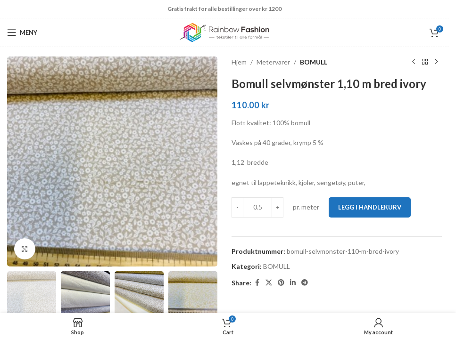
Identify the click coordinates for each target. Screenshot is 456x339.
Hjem (239, 62)
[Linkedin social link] (292, 282)
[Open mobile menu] (22, 32)
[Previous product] (413, 62)
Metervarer (273, 62)
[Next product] (436, 62)
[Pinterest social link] (281, 282)
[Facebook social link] (257, 282)
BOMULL (313, 62)
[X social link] (269, 282)
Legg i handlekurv (369, 207)
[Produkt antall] (257, 207)
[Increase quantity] (277, 207)
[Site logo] (224, 32)
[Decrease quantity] (237, 207)
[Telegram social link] (304, 282)
